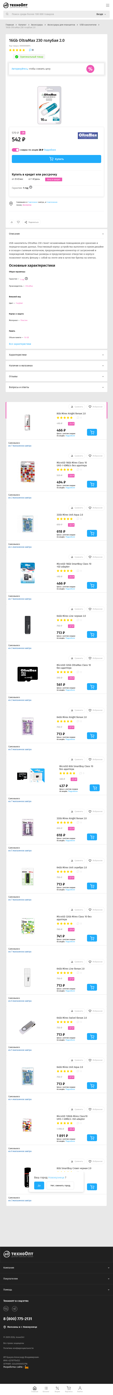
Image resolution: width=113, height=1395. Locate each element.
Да (39, 1185)
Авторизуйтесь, (20, 68)
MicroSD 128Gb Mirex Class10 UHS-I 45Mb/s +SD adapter (72, 1117)
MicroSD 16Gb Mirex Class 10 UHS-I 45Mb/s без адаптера (72, 464)
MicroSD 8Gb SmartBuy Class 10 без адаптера (76, 768)
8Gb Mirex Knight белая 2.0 (71, 413)
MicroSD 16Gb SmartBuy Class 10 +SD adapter (74, 565)
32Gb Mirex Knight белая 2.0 (72, 818)
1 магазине (33, 202)
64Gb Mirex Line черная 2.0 (71, 616)
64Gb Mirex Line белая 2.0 (70, 968)
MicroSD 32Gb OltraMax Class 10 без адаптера (74, 666)
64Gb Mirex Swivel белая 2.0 (72, 1017)
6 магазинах (52, 202)
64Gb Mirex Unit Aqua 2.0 (70, 1067)
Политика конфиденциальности (18, 1348)
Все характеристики (20, 344)
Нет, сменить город (60, 1185)
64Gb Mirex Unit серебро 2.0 (72, 867)
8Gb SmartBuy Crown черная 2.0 (74, 1168)
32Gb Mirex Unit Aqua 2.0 (70, 514)
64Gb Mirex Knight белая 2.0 (72, 717)
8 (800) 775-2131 (17, 1318)
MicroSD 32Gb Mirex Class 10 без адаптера (74, 918)
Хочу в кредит (53, 179)
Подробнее (50, 149)
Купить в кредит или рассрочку (34, 174)
